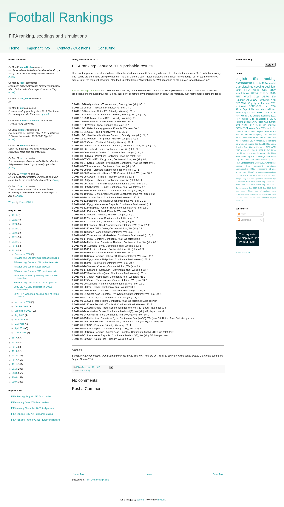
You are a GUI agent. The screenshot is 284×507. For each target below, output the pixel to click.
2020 (15, 241)
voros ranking (242, 141)
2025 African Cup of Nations (255, 191)
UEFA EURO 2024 (267, 150)
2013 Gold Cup (246, 175)
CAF (255, 99)
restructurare (270, 137)
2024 (15, 224)
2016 (15, 342)
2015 (15, 347)
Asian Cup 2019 (257, 128)
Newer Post (78, 474)
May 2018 (20, 324)
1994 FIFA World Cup (255, 182)
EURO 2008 (263, 112)
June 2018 (20, 319)
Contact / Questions (73, 48)
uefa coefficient (268, 109)
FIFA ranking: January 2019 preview (32, 266)
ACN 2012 (248, 125)
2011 (15, 364)
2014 (15, 351)
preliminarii (241, 106)
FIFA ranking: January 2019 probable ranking (36, 258)
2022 (15, 233)
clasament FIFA (248, 83)
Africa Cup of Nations (247, 109)
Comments (244, 220)
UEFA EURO (259, 93)
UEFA (265, 96)
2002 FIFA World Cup (255, 185)
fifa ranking (85, 370)
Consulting (106, 48)
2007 (15, 382)
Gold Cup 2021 (250, 197)
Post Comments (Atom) (97, 479)
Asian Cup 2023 (268, 159)
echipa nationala (261, 115)
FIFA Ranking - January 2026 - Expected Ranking (35, 420)
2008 (15, 377)
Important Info (38, 48)
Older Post (218, 474)
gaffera (140, 499)
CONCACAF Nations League (249, 131)
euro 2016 (270, 106)
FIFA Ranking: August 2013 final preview (31, 396)
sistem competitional (245, 172)
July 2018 (20, 315)
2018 (15, 250)
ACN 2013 (265, 144)
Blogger (161, 499)
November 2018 (23, 302)
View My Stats (243, 252)
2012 (15, 360)
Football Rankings (60, 17)
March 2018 (21, 332)
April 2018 (20, 328)
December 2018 (23, 254)
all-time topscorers (256, 179)
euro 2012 (270, 103)
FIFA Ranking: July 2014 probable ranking (32, 414)
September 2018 (23, 311)
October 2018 (22, 306)
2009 (15, 373)
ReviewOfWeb (26, 202)
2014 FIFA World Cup (251, 89)
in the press (259, 147)
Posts (242, 214)
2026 (15, 215)
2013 (15, 355)
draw (273, 89)
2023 (15, 228)
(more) (11, 76)
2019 (15, 246)
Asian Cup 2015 (249, 150)
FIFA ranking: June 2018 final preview (30, 402)
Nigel (22, 83)
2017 (15, 338)
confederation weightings (252, 134)
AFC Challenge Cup (260, 156)
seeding (259, 86)
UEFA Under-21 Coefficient (263, 141)
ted (21, 158)
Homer (23, 130)
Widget (12, 202)
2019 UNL (271, 128)
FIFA (268, 147)
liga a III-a (249, 112)
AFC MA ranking (266, 125)
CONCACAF (255, 106)
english (241, 79)
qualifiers (270, 86)
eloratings (247, 86)
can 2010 (240, 153)
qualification (262, 119)
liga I (257, 144)
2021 (15, 237)
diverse (239, 112)
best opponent (254, 166)
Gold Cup (248, 147)
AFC (249, 99)
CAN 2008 (267, 194)
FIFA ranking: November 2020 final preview (32, 408)
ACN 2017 (257, 175)
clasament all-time (266, 169)
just (22, 108)
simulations (242, 93)
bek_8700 (25, 98)
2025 (15, 220)
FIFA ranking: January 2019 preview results (35, 271)
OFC (266, 134)
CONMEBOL (242, 128)
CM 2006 (266, 175)
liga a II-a (259, 103)
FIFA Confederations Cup (247, 163)
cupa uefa (265, 153)
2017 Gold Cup (259, 188)
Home (14, 48)
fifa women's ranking (245, 144)
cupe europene (253, 159)
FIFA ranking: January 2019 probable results (36, 262)
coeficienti (264, 100)
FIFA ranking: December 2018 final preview (35, 282)
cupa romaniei (252, 153)
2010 (15, 369)
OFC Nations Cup (264, 197)
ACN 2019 (258, 194)
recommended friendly (252, 137)
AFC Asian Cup (260, 122)
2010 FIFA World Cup (256, 95)
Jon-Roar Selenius (29, 120)
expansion (268, 179)
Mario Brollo (26, 67)
